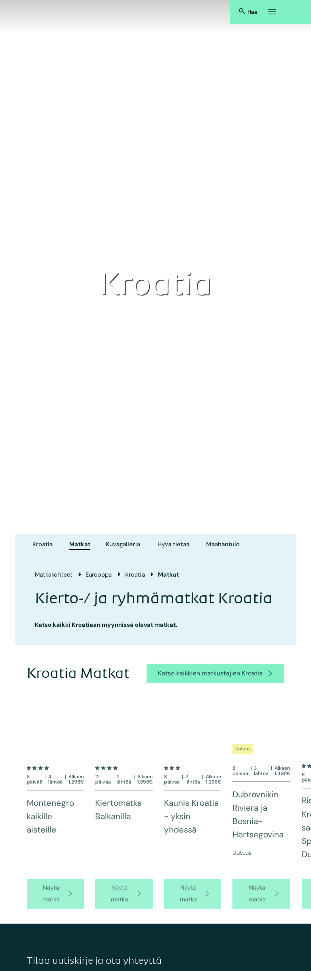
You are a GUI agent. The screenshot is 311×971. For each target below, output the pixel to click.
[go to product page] (55, 901)
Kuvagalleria (123, 544)
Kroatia (42, 544)
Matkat (79, 544)
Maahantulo (223, 544)
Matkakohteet (53, 575)
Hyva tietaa (174, 544)
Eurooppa (98, 575)
